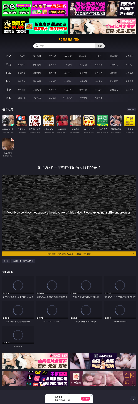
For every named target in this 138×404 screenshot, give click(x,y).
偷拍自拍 (37, 73)
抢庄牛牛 (129, 56)
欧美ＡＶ (52, 64)
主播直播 (114, 64)
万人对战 (52, 56)
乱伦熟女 (114, 73)
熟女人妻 (83, 64)
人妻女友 (52, 89)
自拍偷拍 (37, 64)
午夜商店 (37, 98)
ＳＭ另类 (129, 64)
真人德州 (37, 56)
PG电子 (21, 56)
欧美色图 (52, 81)
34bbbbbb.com (69, 39)
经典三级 (98, 73)
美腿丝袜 (83, 81)
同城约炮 (21, 98)
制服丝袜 (83, 73)
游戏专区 (68, 56)
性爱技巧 (129, 89)
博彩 (8, 56)
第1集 (6, 261)
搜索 (100, 46)
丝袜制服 (98, 64)
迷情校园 (83, 89)
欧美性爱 (68, 73)
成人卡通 (52, 73)
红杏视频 (83, 98)
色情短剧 (98, 98)
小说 (8, 89)
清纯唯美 (98, 81)
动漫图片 (68, 81)
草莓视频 (52, 98)
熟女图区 (114, 81)
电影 (8, 72)
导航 (8, 98)
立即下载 (85, 399)
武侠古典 (68, 89)
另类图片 (129, 81)
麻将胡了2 (83, 56)
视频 (8, 64)
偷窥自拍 (21, 81)
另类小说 (98, 89)
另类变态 (129, 73)
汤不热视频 (68, 98)
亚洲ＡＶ (21, 64)
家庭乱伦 (37, 89)
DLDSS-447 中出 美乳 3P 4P (22, 261)
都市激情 (21, 89)
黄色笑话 (114, 89)
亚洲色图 (37, 81)
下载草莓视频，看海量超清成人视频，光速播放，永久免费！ (91, 253)
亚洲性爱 (21, 73)
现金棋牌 (114, 56)
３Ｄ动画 (68, 64)
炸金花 (98, 56)
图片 (8, 81)
